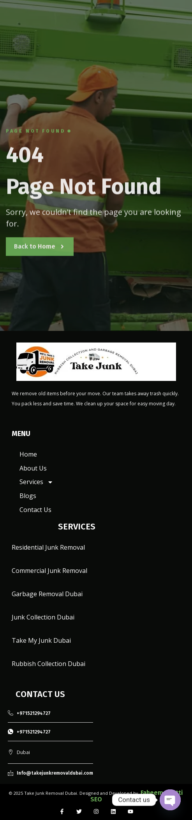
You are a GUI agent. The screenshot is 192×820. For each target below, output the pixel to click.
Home (28, 454)
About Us (33, 468)
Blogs (27, 495)
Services (36, 482)
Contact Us (35, 509)
